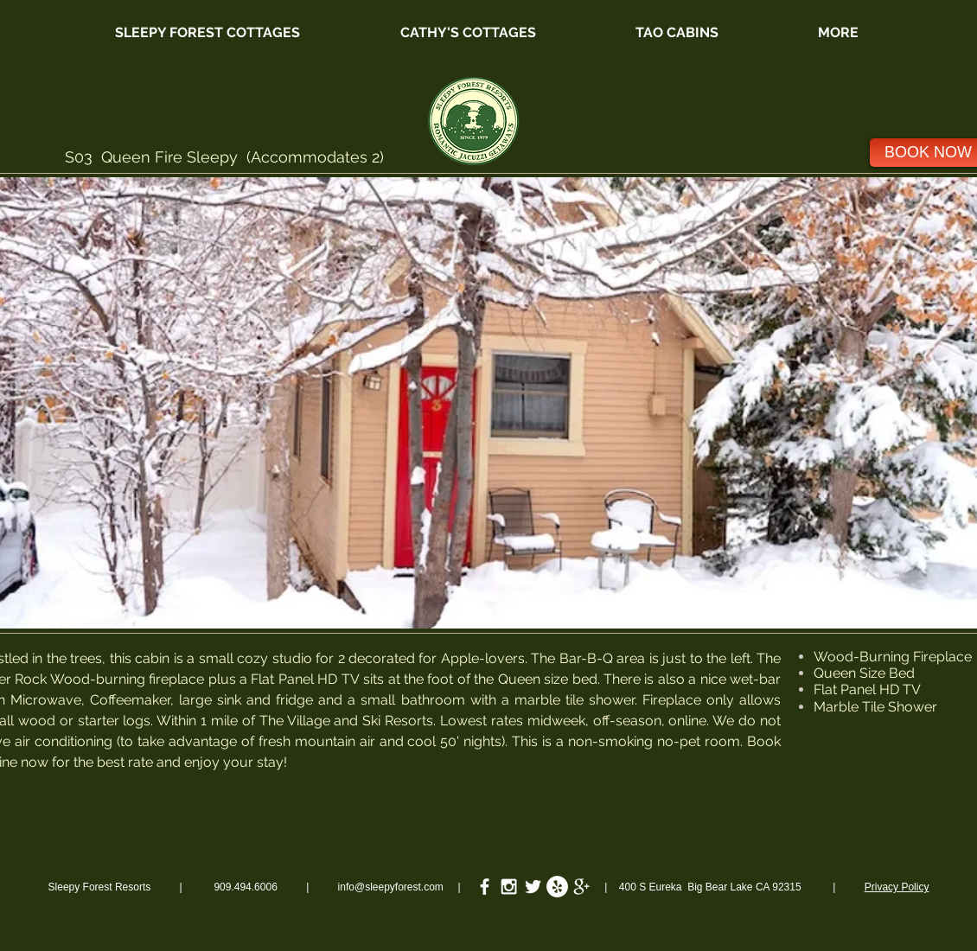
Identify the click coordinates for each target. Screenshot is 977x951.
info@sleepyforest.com (391, 887)
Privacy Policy (897, 887)
